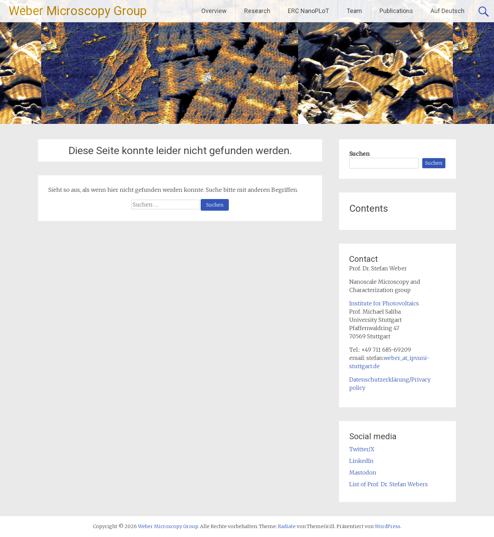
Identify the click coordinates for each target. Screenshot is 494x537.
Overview (214, 10)
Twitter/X (361, 449)
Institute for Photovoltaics (384, 303)
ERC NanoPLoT (308, 10)
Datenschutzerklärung (379, 379)
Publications (396, 10)
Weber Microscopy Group (78, 11)
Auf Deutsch (447, 10)
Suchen (359, 153)
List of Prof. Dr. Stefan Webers (388, 484)
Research (257, 10)
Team (354, 10)
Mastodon (362, 472)
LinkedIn (361, 460)
